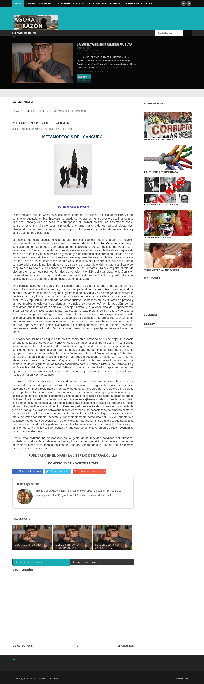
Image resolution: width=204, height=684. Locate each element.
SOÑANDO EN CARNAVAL (158, 237)
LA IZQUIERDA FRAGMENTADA (161, 172)
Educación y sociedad (71, 3)
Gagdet (149, 324)
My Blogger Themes (49, 678)
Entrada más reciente (23, 645)
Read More (84, 77)
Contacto (182, 678)
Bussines (150, 315)
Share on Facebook (26, 471)
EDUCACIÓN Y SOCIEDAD (60, 129)
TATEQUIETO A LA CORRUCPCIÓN (162, 270)
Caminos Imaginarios (39, 3)
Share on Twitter (57, 471)
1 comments (96, 50)
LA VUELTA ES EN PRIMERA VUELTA (104, 44)
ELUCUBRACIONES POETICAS (104, 3)
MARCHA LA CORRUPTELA (159, 139)
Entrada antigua (126, 645)
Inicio (18, 3)
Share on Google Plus (89, 471)
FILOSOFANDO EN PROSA (138, 3)
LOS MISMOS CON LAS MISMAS (161, 204)
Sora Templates (30, 678)
